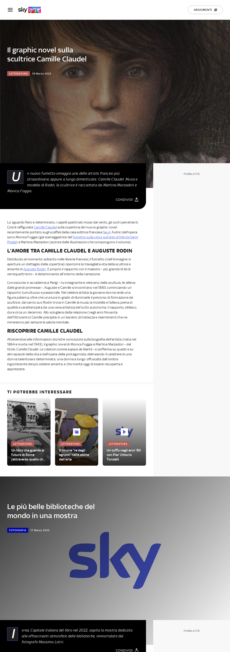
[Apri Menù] (12, 10)
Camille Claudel (45, 227)
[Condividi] (127, 199)
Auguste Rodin (34, 269)
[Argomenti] (205, 10)
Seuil (106, 232)
